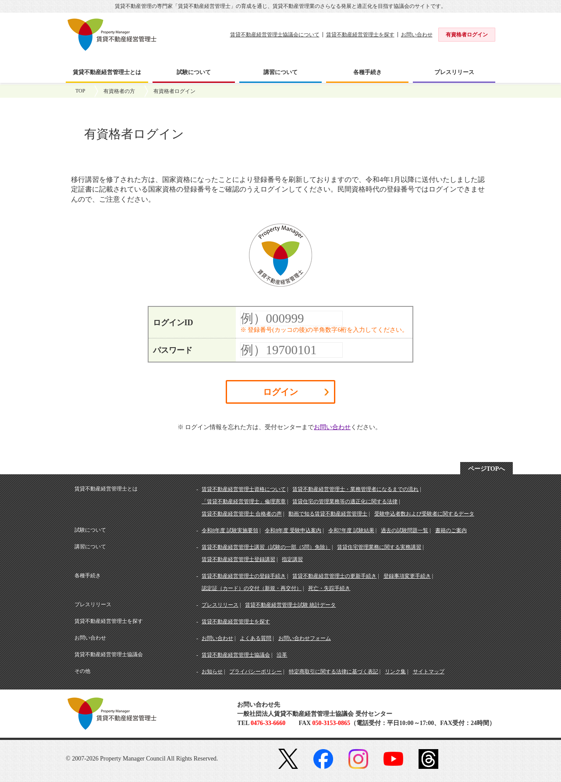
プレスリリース (220, 605)
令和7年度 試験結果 (351, 530)
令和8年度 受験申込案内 (293, 530)
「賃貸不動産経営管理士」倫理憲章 (244, 501)
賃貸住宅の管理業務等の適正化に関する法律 (345, 501)
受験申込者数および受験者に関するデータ (424, 514)
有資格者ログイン (467, 35)
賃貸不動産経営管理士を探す (360, 35)
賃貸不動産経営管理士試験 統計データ (290, 605)
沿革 (282, 655)
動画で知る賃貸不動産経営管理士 (327, 514)
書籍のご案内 (451, 530)
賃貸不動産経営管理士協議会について (275, 35)
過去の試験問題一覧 (404, 530)
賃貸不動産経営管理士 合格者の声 (242, 514)
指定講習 (292, 559)
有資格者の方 (119, 91)
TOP (80, 91)
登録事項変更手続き (407, 576)
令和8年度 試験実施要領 (230, 530)
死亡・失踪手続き (329, 588)
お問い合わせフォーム (304, 638)
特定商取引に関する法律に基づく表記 (333, 671)
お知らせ (212, 671)
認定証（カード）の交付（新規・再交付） (252, 588)
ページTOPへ (486, 469)
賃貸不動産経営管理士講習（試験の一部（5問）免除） (266, 547)
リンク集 (395, 671)
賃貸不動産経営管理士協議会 (236, 655)
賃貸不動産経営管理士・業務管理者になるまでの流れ (355, 489)
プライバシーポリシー (255, 671)
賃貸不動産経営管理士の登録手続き (244, 576)
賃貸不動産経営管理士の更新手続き (334, 576)
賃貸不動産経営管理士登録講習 (238, 559)
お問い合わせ (417, 35)
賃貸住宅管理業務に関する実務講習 (379, 547)
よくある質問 (255, 638)
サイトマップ (428, 671)
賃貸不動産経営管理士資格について (244, 489)
